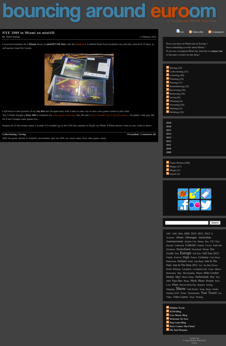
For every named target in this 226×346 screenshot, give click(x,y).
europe (185, 253)
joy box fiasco (210, 265)
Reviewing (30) (178, 90)
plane (175, 284)
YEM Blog (175, 311)
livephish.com (200, 269)
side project (193, 289)
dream (205, 249)
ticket (183, 293)
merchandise (44, 138)
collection (179, 245)
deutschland (183, 249)
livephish (33, 138)
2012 (168, 141)
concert (190, 245)
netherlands (202, 276)
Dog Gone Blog (178, 322)
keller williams (173, 269)
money (170, 276)
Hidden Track (177, 307)
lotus (211, 269)
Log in (194, 343)
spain (208, 289)
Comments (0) (148, 134)
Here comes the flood (182, 326)
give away (215, 257)
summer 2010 (172, 293)
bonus (201, 241)
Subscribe (196, 31)
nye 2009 (60, 138)
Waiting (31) (176, 108)
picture (210, 280)
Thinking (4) (176, 101)
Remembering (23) (179, 86)
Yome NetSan (13, 36)
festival (21, 138)
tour (204, 293)
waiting (199, 297)
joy (200, 265)
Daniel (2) (175, 173)
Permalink (133, 134)
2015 (168, 130)
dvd (177, 253)
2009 (4, 138)
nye (67, 138)
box (207, 241)
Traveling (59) (177, 104)
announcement (174, 241)
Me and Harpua (178, 329)
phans (186, 281)
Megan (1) (175, 170)
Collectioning (9, 134)
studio (215, 289)
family (169, 257)
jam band (198, 261)
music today (75, 138)
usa (220, 293)
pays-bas (177, 280)
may (179, 273)
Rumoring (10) (177, 93)
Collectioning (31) (179, 71)
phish (193, 280)
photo (201, 280)
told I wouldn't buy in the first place (109, 115)
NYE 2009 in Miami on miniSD (28, 33)
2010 (168, 148)
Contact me (194, 338)
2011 (168, 144)
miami (103, 138)
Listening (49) (177, 75)
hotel (190, 261)
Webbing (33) (177, 112)
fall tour (197, 253)
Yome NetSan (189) (180, 162)
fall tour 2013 (210, 253)
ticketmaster (194, 293)
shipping (170, 289)
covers (208, 245)
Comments (216, 31)
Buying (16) (176, 67)
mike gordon (211, 273)
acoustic (170, 237)
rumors (201, 285)
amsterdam (204, 237)
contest (200, 245)
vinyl (191, 297)
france (194, 257)
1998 (174, 233)
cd (211, 241)
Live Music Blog (178, 315)
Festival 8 (80, 44)
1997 (168, 233)
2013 (168, 137)
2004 (180, 233)
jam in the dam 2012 (185, 265)
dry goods (12, 138)
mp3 (53, 138)
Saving (22, 134)
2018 (168, 122)
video (169, 297)
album (179, 237)
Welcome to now (179, 318)
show (84, 138)
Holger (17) (176, 166)
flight (186, 257)
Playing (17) (176, 82)
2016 (168, 126)
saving (209, 285)
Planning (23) (177, 78)
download (196, 249)
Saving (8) (175, 97)
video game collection (64, 115)
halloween (171, 261)
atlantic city (190, 241)
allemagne (191, 237)
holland (182, 261)
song (202, 289)
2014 (168, 133)
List (180, 31)
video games (93, 138)
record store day (188, 285)
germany (203, 257)
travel (212, 293)
